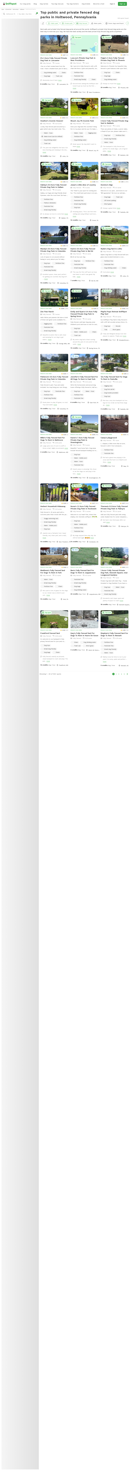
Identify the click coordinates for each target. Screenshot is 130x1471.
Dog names (44, 4)
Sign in (112, 4)
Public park (53, 23)
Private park (67, 23)
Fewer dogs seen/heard (115, 23)
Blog (35, 4)
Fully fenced (81, 23)
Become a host (98, 4)
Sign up (122, 4)
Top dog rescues (57, 4)
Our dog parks (25, 4)
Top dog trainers (73, 4)
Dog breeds (86, 4)
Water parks (96, 23)
